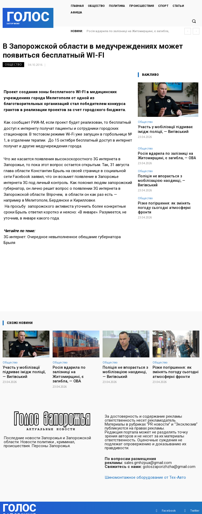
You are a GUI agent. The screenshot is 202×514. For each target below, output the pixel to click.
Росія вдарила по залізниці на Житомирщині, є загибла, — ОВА (161, 154)
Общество (13, 64)
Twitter (194, 504)
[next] (196, 31)
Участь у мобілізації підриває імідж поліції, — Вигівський (167, 129)
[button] (193, 21)
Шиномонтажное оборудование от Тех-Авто (145, 471)
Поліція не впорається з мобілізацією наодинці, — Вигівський (165, 174)
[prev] (187, 31)
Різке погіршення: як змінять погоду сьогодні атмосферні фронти (164, 195)
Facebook (169, 504)
